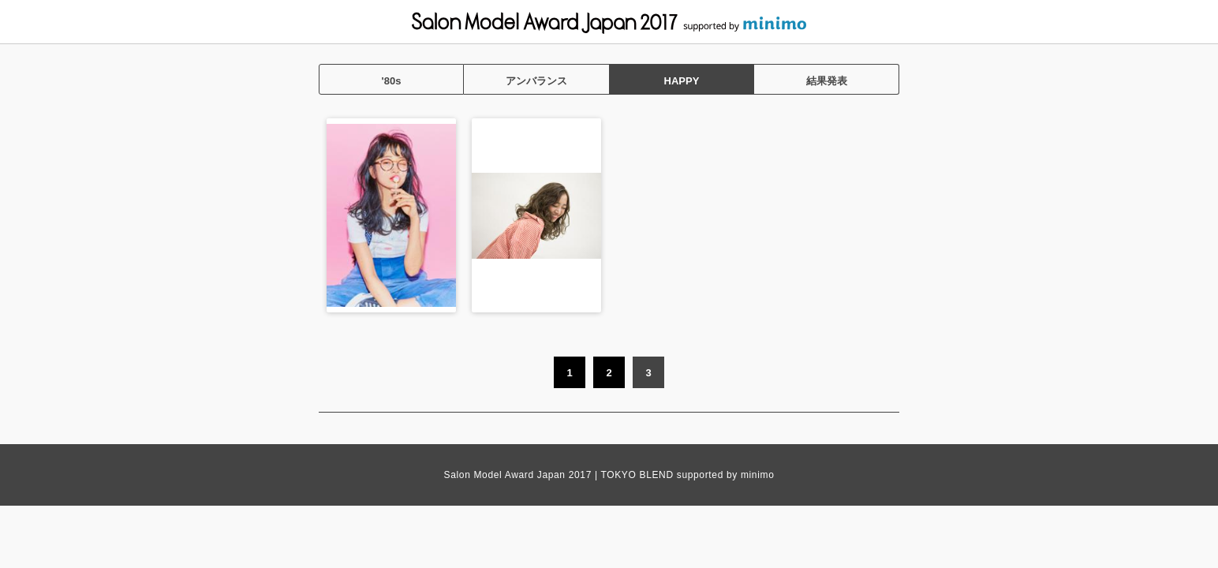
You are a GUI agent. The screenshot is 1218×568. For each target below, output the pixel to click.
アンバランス (536, 81)
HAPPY (682, 81)
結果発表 (826, 81)
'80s (392, 81)
